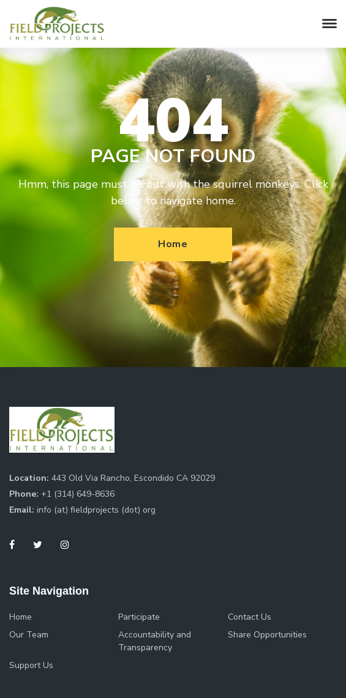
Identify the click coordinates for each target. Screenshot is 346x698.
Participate (139, 617)
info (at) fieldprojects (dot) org (96, 510)
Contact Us (249, 617)
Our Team (28, 634)
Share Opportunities (267, 634)
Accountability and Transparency (154, 641)
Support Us (31, 665)
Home (173, 244)
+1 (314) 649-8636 (78, 494)
